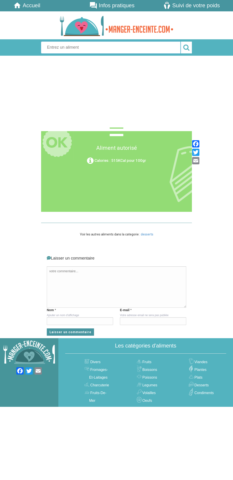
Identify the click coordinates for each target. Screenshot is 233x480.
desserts (147, 234)
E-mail (124, 310)
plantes (199, 370)
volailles (148, 393)
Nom (50, 310)
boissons (149, 370)
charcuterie (99, 385)
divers (94, 362)
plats (198, 377)
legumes (149, 385)
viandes (200, 362)
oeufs (146, 400)
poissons (149, 377)
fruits (146, 362)
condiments (203, 393)
